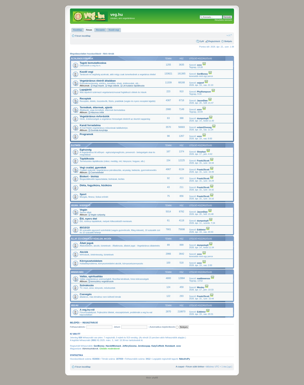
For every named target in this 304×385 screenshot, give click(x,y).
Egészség (86, 149)
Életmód (75, 145)
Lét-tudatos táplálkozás (133, 85)
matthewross (203, 278)
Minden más (77, 272)
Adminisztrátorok (90, 348)
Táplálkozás (87, 158)
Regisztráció (214, 41)
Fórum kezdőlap (83, 36)
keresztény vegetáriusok (102, 281)
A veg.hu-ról (87, 309)
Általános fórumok (82, 59)
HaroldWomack (113, 346)
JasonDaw (202, 100)
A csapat (180, 366)
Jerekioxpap (144, 346)
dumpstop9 (202, 118)
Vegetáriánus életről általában (98, 80)
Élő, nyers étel (88, 218)
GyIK (201, 41)
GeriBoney (202, 74)
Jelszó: (117, 327)
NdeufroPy (184, 359)
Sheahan (201, 152)
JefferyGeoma (129, 346)
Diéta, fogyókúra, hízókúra (96, 185)
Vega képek (98, 85)
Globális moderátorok (109, 348)
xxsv (199, 65)
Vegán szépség (98, 215)
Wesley (200, 287)
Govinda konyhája (99, 130)
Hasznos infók (97, 112)
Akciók (84, 252)
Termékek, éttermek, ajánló (96, 107)
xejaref (200, 83)
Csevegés (86, 294)
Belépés (228, 41)
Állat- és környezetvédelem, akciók (91, 239)
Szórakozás (87, 285)
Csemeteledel (97, 172)
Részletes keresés (223, 20)
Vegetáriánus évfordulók (94, 116)
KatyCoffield (157, 346)
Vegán (83, 209)
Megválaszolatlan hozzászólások (85, 54)
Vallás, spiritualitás (91, 276)
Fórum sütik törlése (195, 366)
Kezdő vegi (86, 71)
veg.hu (74, 305)
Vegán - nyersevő (80, 205)
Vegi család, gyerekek (93, 167)
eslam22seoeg (204, 127)
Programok (86, 134)
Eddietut (201, 229)
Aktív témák (108, 54)
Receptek (85, 98)
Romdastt (170, 346)
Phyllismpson (204, 91)
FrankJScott (203, 160)
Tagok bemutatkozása (93, 62)
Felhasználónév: (78, 327)
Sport (83, 194)
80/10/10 (85, 227)
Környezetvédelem (91, 260)
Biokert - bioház (89, 176)
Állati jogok (86, 243)
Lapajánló (86, 89)
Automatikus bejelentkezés (164, 327)
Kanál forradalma (90, 125)
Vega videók (113, 85)
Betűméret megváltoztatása (229, 35)
